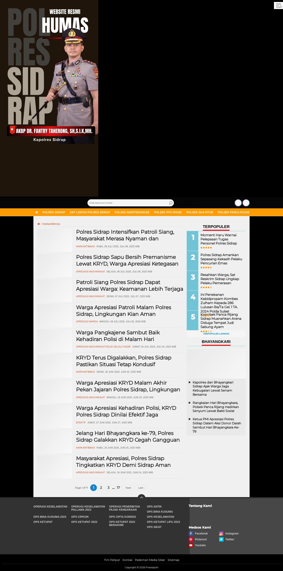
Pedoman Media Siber (150, 560)
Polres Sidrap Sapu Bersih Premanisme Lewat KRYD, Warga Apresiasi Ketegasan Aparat (127, 264)
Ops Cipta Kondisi (122, 516)
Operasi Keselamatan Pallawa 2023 (88, 508)
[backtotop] (141, 498)
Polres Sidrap (54, 212)
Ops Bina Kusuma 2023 (49, 516)
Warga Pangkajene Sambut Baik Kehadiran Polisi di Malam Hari (118, 335)
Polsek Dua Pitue (199, 212)
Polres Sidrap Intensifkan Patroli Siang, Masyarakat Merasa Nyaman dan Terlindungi (125, 238)
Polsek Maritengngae (132, 212)
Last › (141, 487)
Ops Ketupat (43, 521)
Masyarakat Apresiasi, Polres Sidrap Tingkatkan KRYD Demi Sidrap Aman (123, 461)
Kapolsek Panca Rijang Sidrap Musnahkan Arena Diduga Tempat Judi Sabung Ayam (220, 320)
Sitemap (173, 560)
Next (128, 487)
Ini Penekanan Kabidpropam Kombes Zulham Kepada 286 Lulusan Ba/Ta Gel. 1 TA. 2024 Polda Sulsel (218, 303)
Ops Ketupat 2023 (84, 521)
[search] (130, 202)
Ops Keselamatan (160, 516)
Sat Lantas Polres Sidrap (90, 212)
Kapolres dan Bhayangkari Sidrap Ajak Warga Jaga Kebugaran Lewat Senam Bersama (213, 388)
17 (118, 488)
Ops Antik (154, 506)
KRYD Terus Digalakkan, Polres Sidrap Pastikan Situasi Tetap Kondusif (123, 361)
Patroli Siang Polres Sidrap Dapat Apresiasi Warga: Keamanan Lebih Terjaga (129, 285)
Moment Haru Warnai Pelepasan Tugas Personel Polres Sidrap (221, 239)
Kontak (127, 560)
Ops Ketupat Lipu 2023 (163, 521)
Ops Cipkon (80, 516)
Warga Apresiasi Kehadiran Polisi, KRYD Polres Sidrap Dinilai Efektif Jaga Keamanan (126, 415)
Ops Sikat (154, 527)
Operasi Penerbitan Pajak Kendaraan (124, 508)
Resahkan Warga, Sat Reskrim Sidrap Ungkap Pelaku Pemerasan (218, 279)
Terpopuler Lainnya (216, 333)
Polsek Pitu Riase (168, 212)
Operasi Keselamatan (50, 506)
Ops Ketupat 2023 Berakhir (122, 523)
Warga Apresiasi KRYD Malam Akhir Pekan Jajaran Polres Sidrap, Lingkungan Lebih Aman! (128, 389)
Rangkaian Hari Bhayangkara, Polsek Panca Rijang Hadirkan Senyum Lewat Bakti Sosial (216, 407)
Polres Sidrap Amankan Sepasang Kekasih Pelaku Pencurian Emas (220, 259)
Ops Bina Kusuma (160, 511)
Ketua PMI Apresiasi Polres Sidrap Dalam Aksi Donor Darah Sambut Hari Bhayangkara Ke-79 (217, 425)
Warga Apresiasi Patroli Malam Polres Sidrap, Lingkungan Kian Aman (123, 310)
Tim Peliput (112, 560)
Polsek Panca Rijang (234, 212)
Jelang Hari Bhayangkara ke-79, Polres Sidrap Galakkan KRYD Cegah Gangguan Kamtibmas (128, 440)
